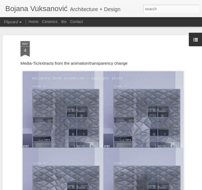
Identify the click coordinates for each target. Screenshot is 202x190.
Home (33, 22)
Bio (64, 22)
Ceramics (50, 22)
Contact (76, 22)
